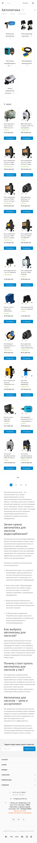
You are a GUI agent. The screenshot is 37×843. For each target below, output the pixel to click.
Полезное (5, 785)
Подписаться (29, 749)
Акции (4, 765)
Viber (23, 819)
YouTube (18, 819)
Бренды (4, 770)
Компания (5, 775)
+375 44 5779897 (19, 792)
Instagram (13, 819)
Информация (7, 780)
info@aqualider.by (20, 799)
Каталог (5, 759)
